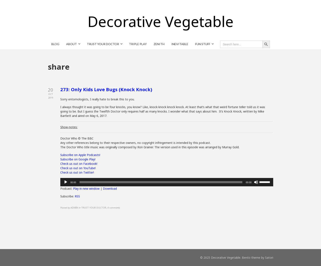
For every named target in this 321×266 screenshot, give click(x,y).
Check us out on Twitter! (77, 172)
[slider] (161, 182)
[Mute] (256, 182)
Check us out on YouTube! (78, 168)
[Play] (66, 182)
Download (110, 189)
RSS (77, 196)
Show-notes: (68, 127)
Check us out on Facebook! (78, 164)
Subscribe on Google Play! (77, 159)
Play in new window (86, 189)
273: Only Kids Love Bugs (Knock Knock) (106, 89)
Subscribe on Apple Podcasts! (80, 155)
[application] (166, 182)
